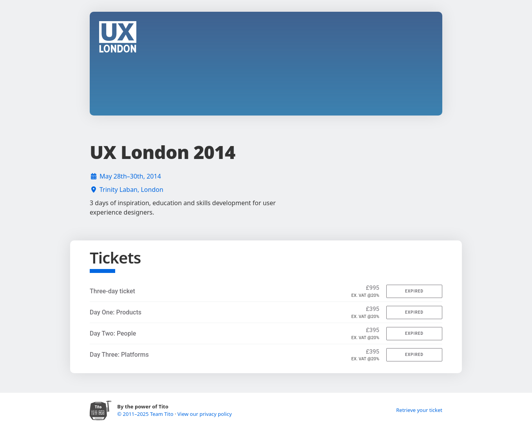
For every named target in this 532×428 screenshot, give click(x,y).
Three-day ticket (112, 291)
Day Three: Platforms (119, 354)
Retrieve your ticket (419, 410)
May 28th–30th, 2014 (130, 176)
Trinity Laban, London (131, 189)
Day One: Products (115, 312)
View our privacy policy (204, 413)
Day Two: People (113, 333)
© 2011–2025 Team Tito (146, 413)
